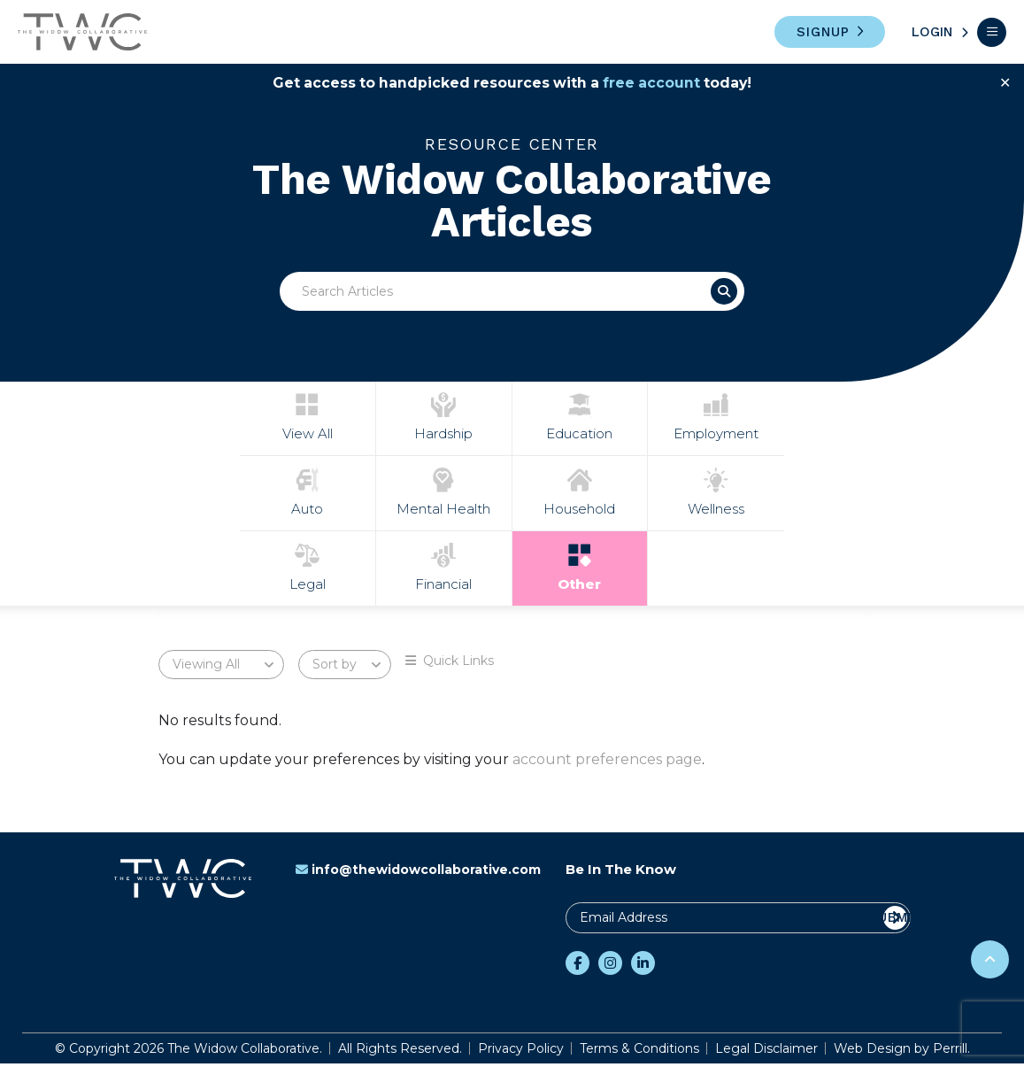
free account (653, 82)
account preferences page (607, 762)
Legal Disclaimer (766, 1052)
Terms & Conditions (639, 1052)
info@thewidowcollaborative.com (418, 873)
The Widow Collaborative (82, 31)
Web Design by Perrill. (902, 1052)
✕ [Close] (1005, 82)
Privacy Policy (521, 1052)
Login (932, 32)
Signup (823, 32)
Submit (895, 921)
